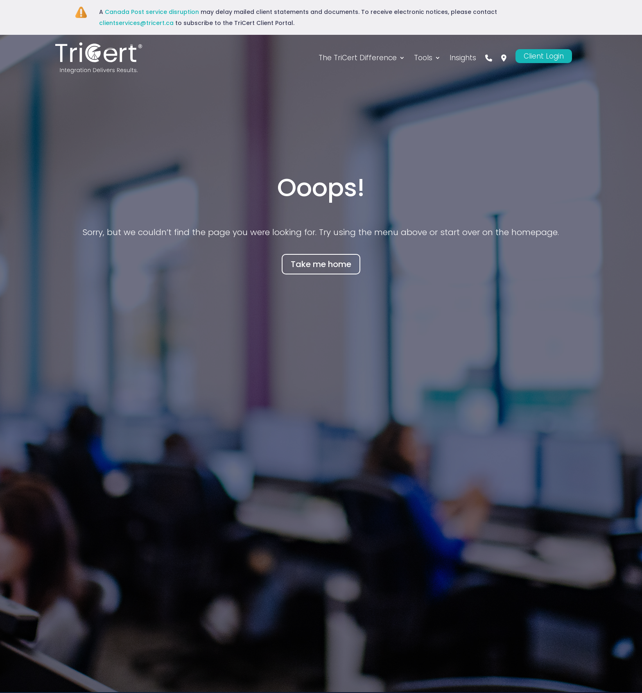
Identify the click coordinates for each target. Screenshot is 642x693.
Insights (463, 58)
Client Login (544, 56)
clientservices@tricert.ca (136, 23)
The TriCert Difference (358, 58)
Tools (423, 58)
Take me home (321, 264)
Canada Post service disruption (152, 12)
